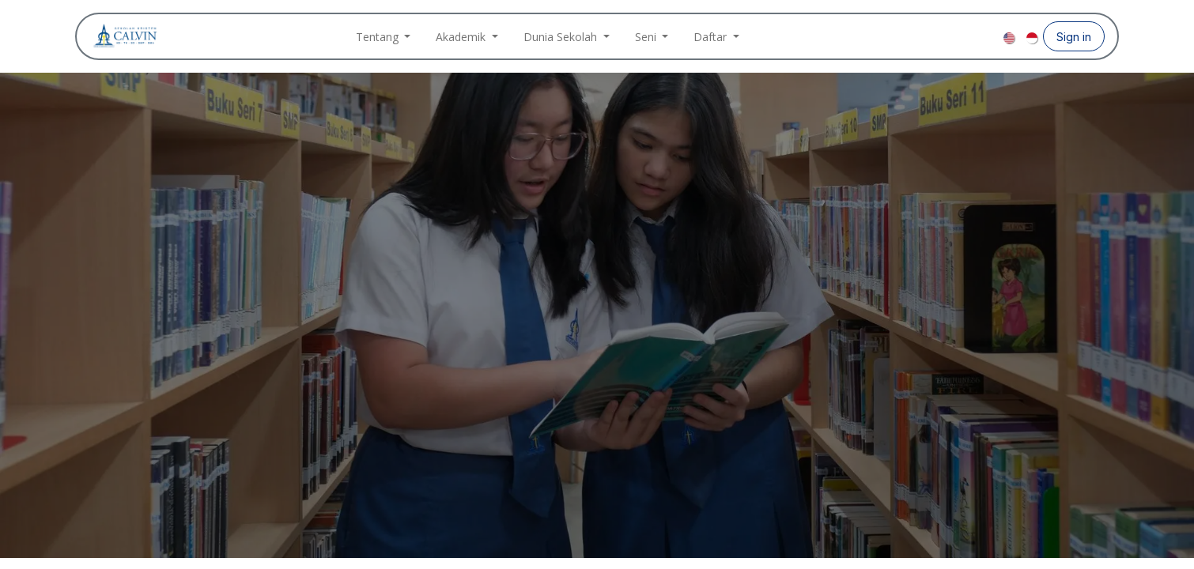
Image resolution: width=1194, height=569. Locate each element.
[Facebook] (939, 36)
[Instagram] (964, 36)
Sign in (1073, 36)
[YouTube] (989, 36)
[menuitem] (383, 36)
